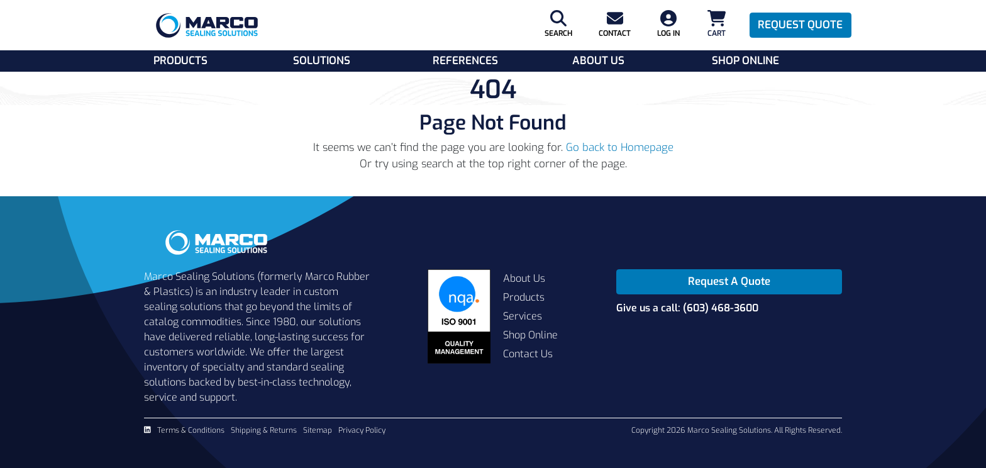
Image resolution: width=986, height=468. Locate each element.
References (465, 60)
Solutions (321, 60)
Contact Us (528, 353)
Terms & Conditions (190, 430)
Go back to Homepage (619, 147)
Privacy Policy (361, 430)
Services (522, 316)
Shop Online (745, 60)
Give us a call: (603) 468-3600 (687, 308)
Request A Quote (729, 281)
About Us (598, 60)
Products (180, 60)
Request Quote (800, 25)
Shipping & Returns (264, 430)
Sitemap (317, 430)
